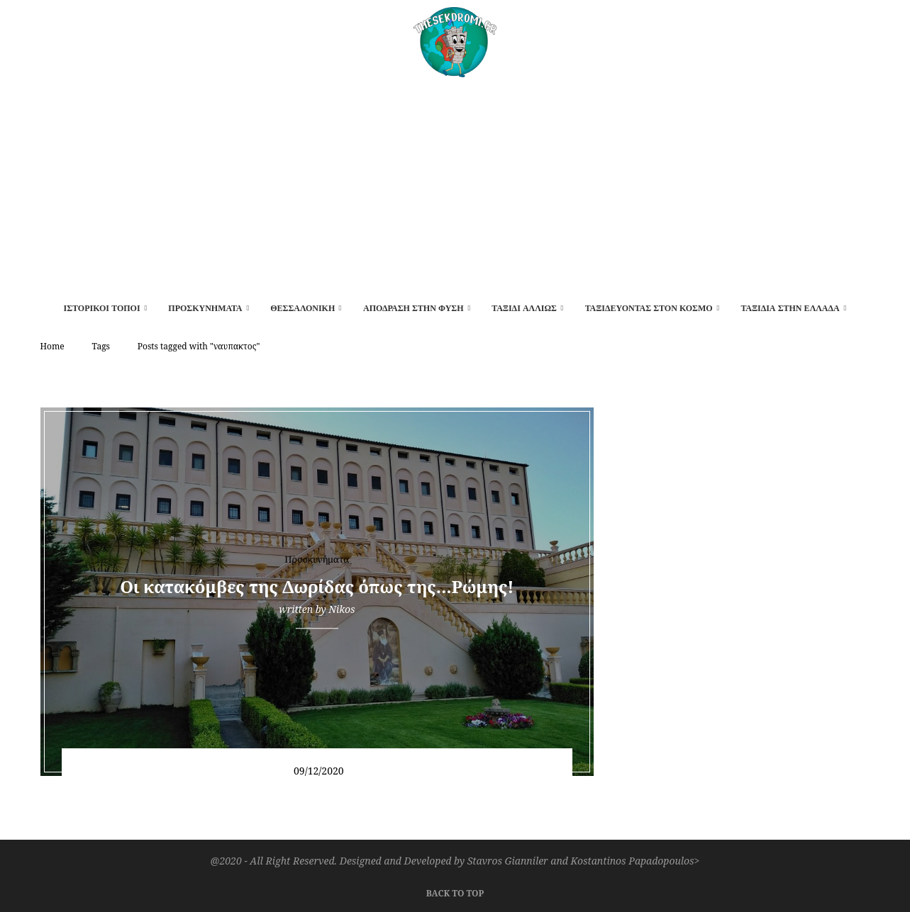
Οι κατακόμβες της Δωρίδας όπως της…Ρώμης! (317, 586)
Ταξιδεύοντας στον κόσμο (649, 308)
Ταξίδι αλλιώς (524, 308)
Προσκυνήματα (205, 308)
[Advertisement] (455, 183)
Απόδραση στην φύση (413, 308)
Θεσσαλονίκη (302, 308)
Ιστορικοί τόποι (102, 308)
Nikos (341, 609)
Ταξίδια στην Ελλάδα (789, 308)
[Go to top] (455, 891)
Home (52, 346)
